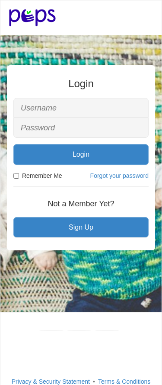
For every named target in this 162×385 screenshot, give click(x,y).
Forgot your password (119, 175)
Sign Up (81, 227)
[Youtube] (79, 330)
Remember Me (37, 175)
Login (81, 154)
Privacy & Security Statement (51, 381)
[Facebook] (51, 330)
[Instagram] (107, 330)
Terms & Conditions (124, 381)
